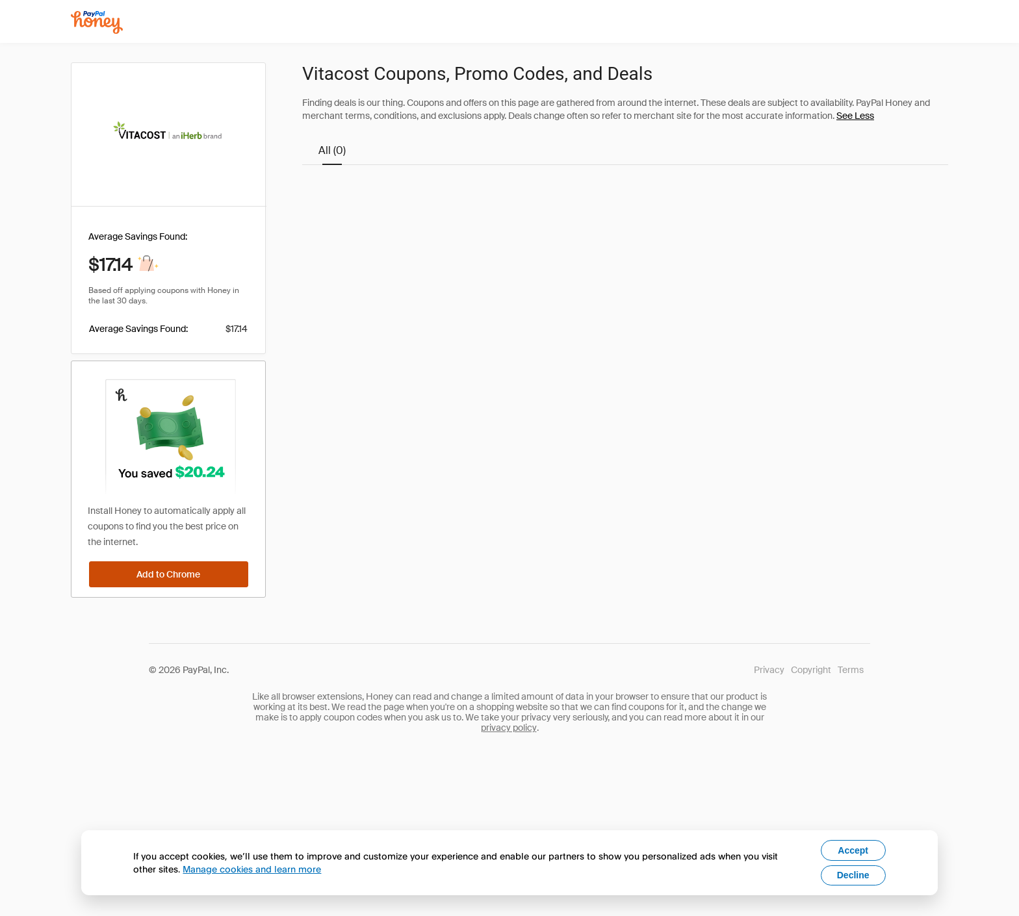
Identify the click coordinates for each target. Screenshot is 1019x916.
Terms (851, 670)
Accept (853, 850)
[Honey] (97, 22)
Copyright (811, 670)
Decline (853, 875)
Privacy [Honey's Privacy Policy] (769, 670)
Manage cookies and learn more (252, 868)
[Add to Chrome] (168, 574)
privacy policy (509, 727)
